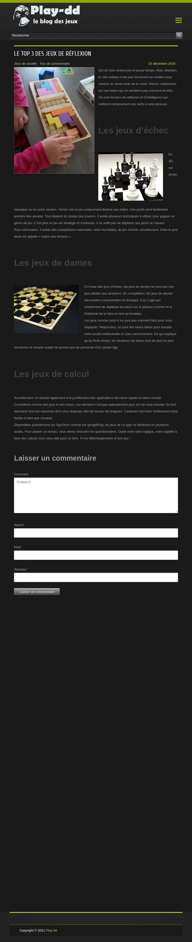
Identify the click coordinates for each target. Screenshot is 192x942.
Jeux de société (25, 63)
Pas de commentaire (55, 63)
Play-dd (51, 936)
